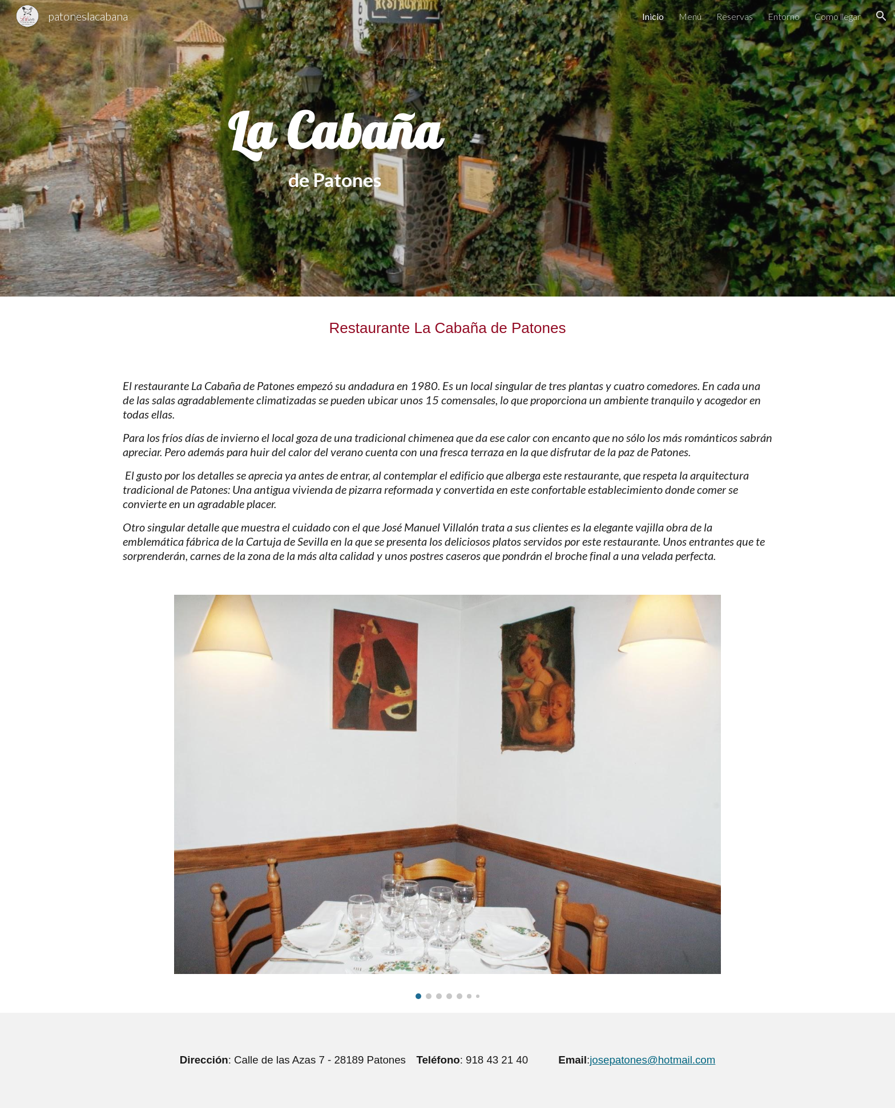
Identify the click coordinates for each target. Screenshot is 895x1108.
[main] (335, 148)
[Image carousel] (447, 797)
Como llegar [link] (838, 16)
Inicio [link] (653, 16)
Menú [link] (690, 16)
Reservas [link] (734, 16)
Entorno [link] (784, 16)
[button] (881, 16)
